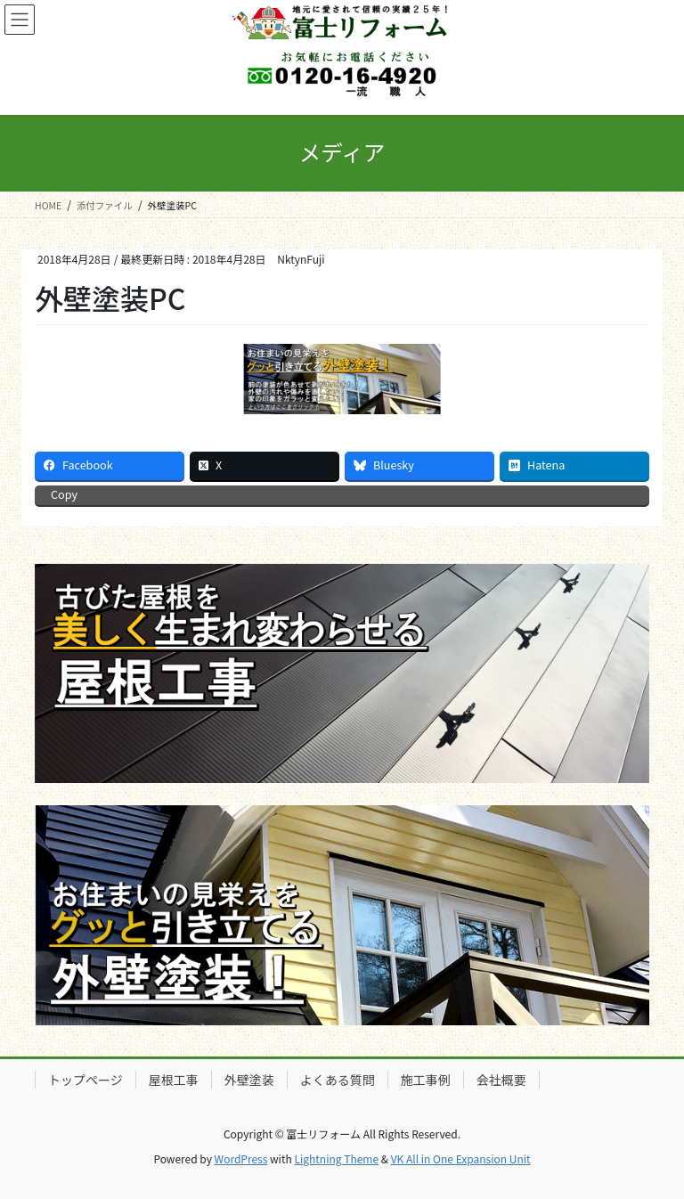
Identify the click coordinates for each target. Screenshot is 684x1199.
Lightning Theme (336, 1158)
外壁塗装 (249, 1080)
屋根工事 (174, 1080)
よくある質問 (337, 1080)
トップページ (85, 1080)
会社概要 (501, 1080)
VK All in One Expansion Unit (461, 1158)
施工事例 (426, 1080)
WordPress (241, 1158)
